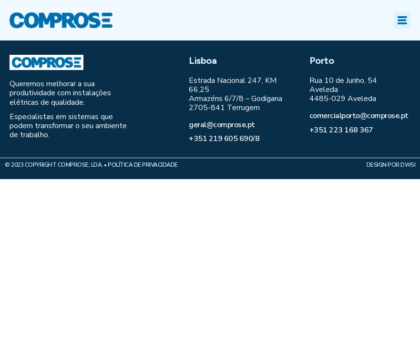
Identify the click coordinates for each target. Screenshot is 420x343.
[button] (402, 20)
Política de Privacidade (143, 165)
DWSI (407, 165)
